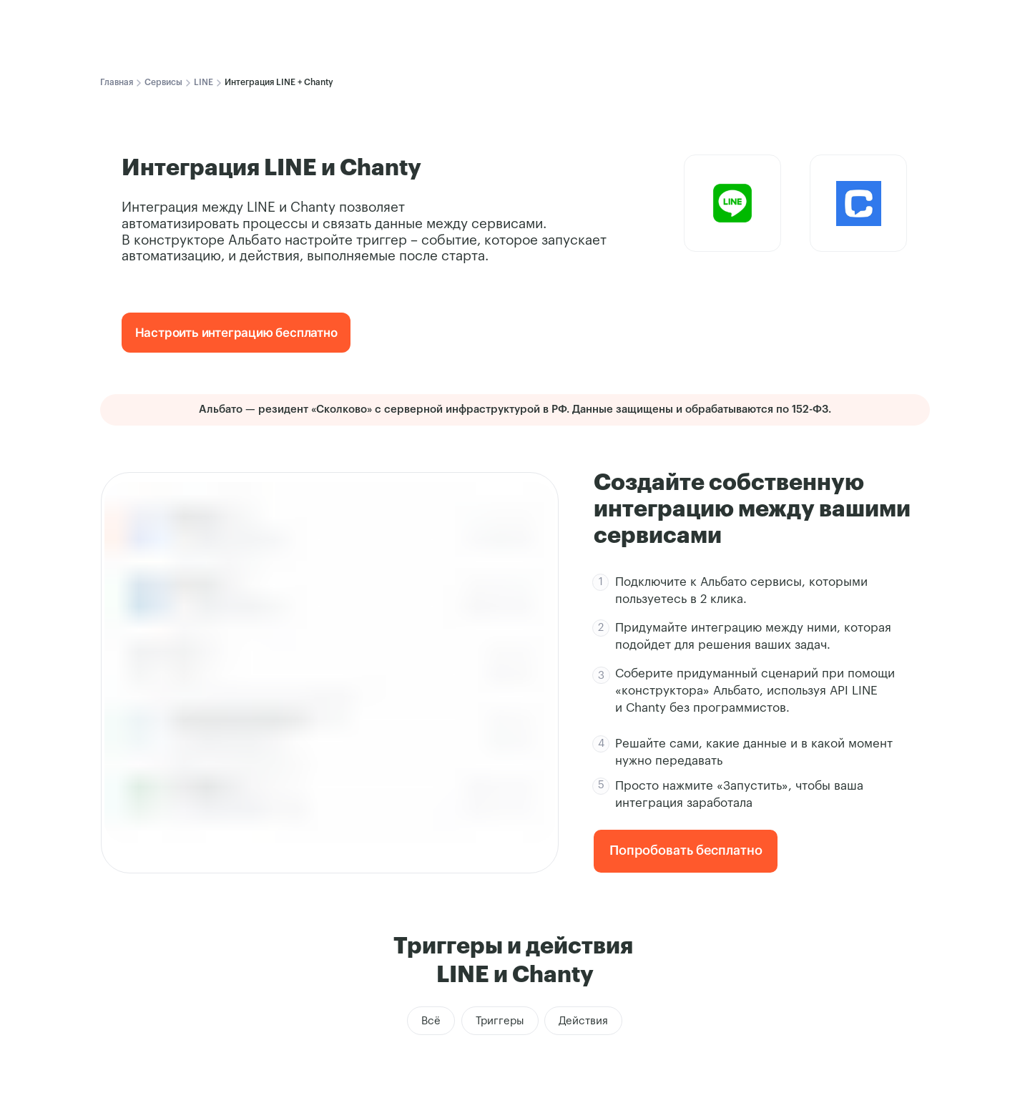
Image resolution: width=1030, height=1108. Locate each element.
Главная (116, 82)
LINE (203, 82)
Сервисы (163, 82)
